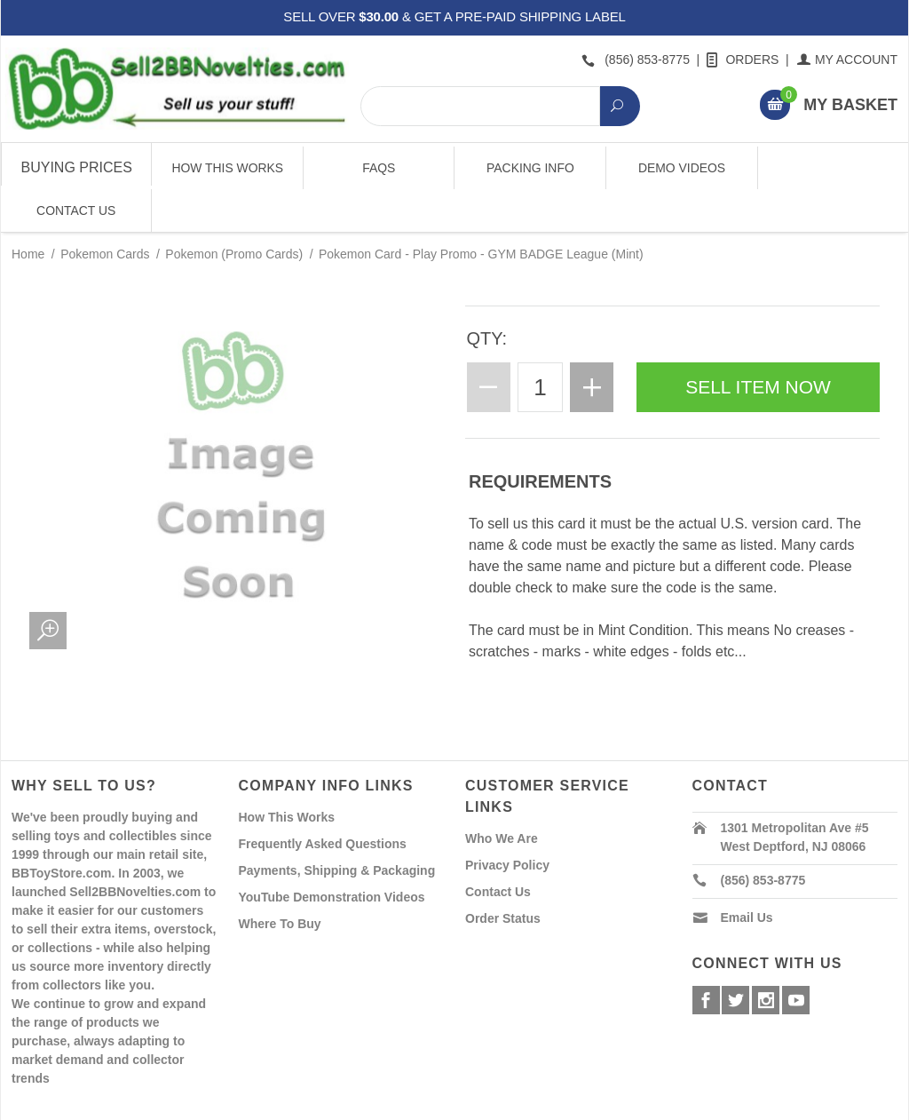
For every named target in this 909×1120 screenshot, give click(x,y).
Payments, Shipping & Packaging (337, 828)
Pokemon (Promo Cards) (234, 211)
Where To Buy (280, 881)
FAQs (378, 168)
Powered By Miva (290, 1105)
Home (28, 211)
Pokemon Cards (104, 211)
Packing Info (529, 168)
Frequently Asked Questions (323, 801)
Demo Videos (680, 168)
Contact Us (832, 168)
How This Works (227, 168)
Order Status (503, 876)
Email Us (747, 875)
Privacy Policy (507, 822)
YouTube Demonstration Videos (332, 854)
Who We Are (501, 796)
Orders (744, 59)
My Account (848, 59)
